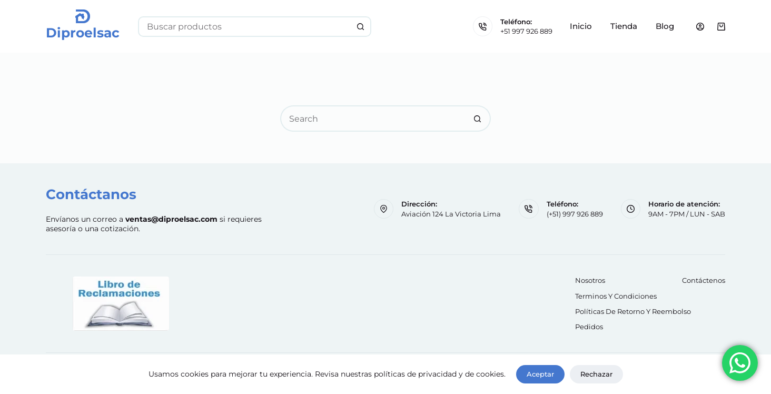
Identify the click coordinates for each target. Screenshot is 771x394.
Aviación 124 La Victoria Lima (451, 214)
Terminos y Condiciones (616, 296)
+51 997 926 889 (526, 31)
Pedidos (589, 326)
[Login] (700, 27)
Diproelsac (83, 33)
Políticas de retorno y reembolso (633, 311)
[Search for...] (244, 26)
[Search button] (361, 26)
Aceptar (540, 374)
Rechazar (596, 374)
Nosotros (590, 280)
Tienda (623, 26)
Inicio (581, 26)
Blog (665, 26)
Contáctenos (703, 280)
